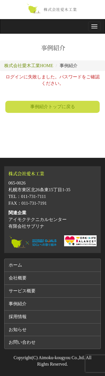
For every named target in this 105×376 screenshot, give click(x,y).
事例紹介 (18, 303)
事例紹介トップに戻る (52, 106)
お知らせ (18, 329)
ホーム (15, 265)
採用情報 (18, 316)
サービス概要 (22, 290)
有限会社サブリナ (26, 226)
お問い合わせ (22, 342)
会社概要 (18, 277)
